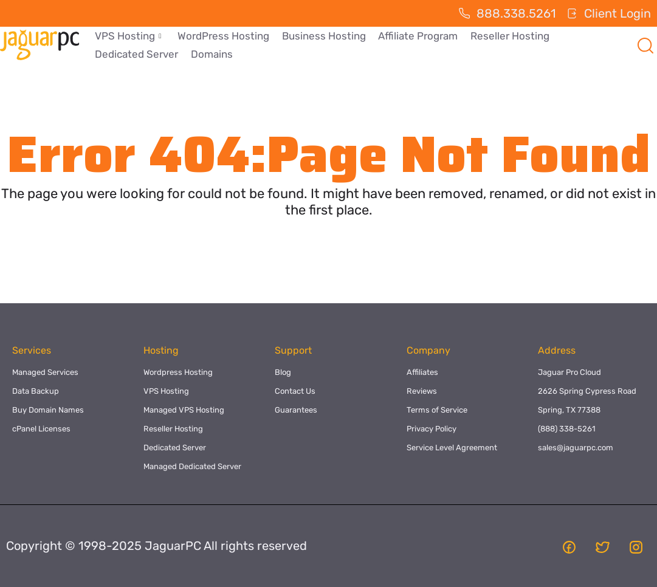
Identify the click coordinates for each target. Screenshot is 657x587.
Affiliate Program (416, 36)
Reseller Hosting (508, 36)
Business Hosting (323, 36)
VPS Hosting (128, 36)
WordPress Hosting (223, 36)
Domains (211, 54)
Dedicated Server (136, 54)
